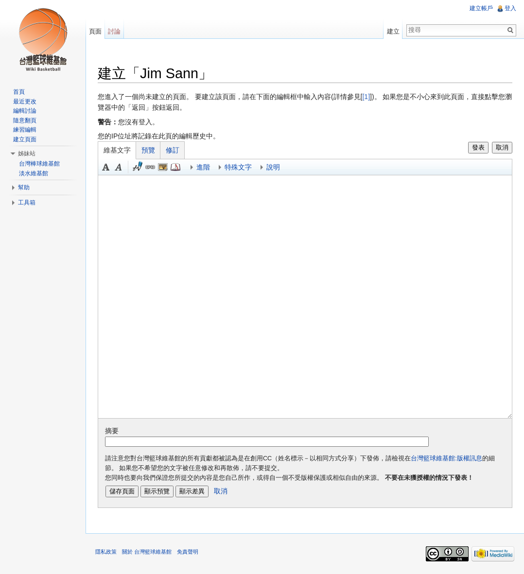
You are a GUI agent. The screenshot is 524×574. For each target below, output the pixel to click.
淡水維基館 (33, 173)
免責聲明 (187, 552)
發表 (478, 147)
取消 (502, 147)
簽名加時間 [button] (137, 167)
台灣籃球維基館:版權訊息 (446, 458)
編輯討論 (24, 110)
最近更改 (24, 101)
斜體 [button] (118, 167)
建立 (393, 31)
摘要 (112, 431)
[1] (366, 97)
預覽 (148, 150)
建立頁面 (24, 139)
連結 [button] (150, 167)
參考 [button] (175, 167)
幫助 (24, 187)
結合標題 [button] (163, 167)
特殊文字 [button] (238, 167)
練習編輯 (24, 129)
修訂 (172, 150)
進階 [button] (203, 167)
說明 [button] (273, 167)
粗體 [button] (106, 167)
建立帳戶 (481, 8)
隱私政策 (106, 552)
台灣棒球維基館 (39, 163)
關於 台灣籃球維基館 (147, 552)
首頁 (19, 91)
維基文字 (117, 150)
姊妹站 (26, 153)
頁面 (95, 31)
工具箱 (26, 202)
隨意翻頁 (24, 120)
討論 (114, 31)
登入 (510, 8)
